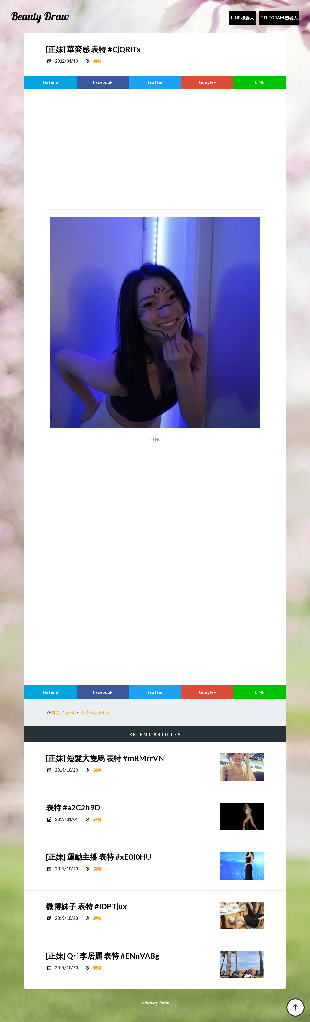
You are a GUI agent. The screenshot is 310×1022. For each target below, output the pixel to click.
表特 (97, 61)
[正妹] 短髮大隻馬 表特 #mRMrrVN (105, 757)
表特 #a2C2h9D (73, 807)
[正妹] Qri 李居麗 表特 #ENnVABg (102, 955)
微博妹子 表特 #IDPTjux (86, 906)
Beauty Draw (40, 16)
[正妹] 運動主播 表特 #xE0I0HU (98, 856)
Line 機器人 (242, 17)
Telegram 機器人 (279, 17)
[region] (155, 148)
